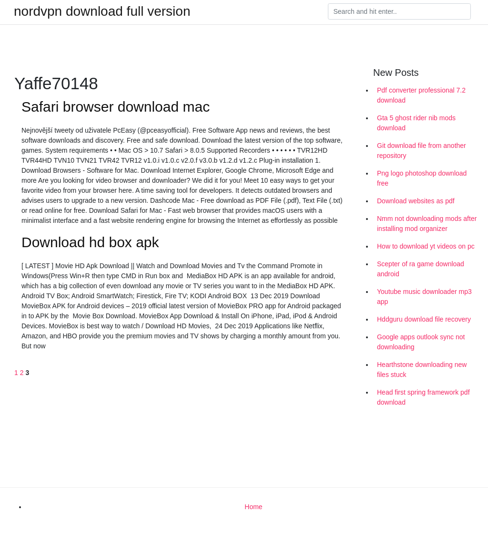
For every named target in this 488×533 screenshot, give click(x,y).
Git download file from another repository (421, 150)
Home (253, 507)
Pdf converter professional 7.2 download (421, 95)
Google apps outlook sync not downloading (421, 342)
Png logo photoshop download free (422, 178)
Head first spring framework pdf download (423, 397)
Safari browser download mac (115, 107)
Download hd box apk (90, 242)
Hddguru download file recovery (424, 319)
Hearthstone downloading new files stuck (422, 369)
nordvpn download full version (102, 11)
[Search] (399, 11)
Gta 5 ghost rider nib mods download (416, 123)
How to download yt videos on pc (426, 246)
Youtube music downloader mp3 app (424, 296)
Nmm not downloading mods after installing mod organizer (427, 223)
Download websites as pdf (416, 201)
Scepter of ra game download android (420, 269)
